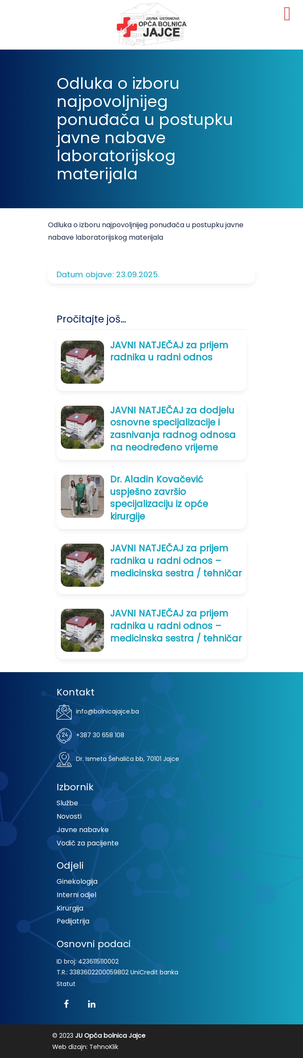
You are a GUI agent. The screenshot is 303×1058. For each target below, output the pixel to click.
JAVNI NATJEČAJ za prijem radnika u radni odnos (169, 351)
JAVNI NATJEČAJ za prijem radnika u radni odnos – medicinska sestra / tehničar (176, 560)
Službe (67, 803)
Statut (66, 984)
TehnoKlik (103, 1046)
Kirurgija (70, 908)
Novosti (69, 816)
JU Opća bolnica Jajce (151, 24)
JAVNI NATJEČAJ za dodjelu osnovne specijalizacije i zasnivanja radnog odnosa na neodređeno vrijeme (173, 429)
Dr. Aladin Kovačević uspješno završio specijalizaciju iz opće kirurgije (159, 498)
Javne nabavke (83, 830)
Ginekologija (77, 881)
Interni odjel (76, 895)
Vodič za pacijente (88, 843)
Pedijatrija (73, 921)
